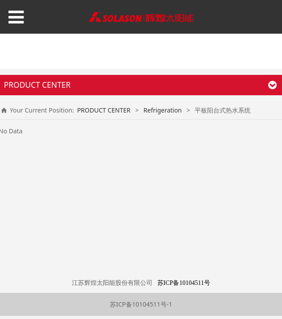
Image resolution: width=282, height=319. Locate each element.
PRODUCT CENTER (103, 110)
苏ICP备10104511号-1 (141, 304)
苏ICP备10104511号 (183, 283)
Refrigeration (163, 110)
